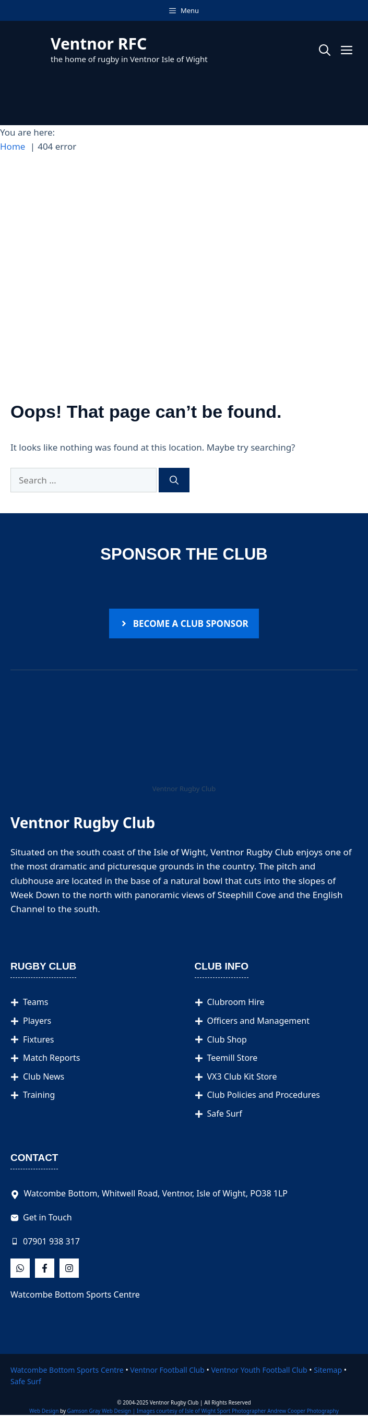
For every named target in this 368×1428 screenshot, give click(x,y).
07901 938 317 (51, 1241)
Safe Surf (224, 1113)
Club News (43, 1076)
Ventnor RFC (99, 43)
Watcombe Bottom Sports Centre (75, 1294)
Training (39, 1094)
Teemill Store (232, 1057)
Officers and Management (258, 1020)
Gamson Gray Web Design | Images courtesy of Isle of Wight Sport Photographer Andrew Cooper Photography (203, 1410)
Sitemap (328, 1370)
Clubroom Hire (236, 1002)
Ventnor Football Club (167, 1370)
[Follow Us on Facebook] (20, 1268)
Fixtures (38, 1039)
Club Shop (227, 1039)
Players (37, 1020)
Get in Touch (47, 1217)
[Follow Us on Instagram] (69, 1268)
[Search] (174, 480)
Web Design (43, 1410)
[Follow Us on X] (44, 1268)
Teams (35, 1002)
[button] (325, 49)
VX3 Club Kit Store (242, 1076)
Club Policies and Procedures (263, 1094)
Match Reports (51, 1057)
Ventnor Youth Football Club (259, 1370)
